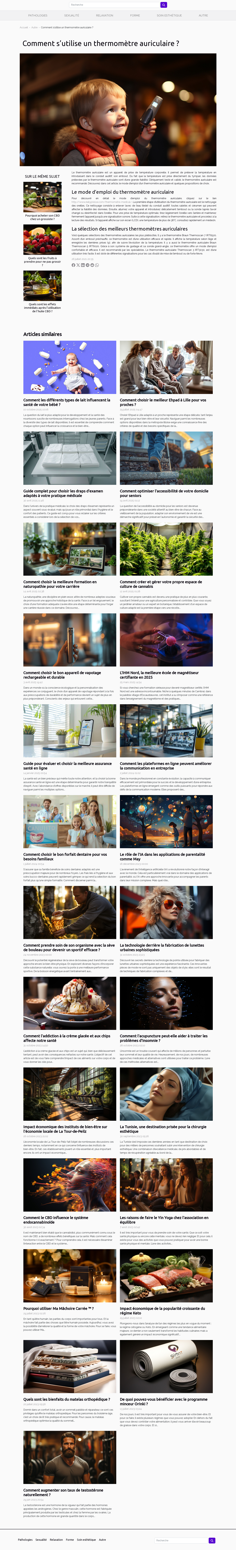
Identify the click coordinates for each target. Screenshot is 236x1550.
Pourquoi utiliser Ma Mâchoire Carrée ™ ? (58, 1308)
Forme (135, 15)
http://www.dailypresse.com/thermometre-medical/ (102, 202)
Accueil (24, 27)
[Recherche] (114, 5)
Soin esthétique (169, 15)
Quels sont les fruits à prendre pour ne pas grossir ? (42, 261)
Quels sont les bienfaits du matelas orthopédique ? (66, 1399)
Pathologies (37, 15)
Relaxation (104, 15)
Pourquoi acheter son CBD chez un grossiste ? (42, 217)
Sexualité (71, 15)
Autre (203, 15)
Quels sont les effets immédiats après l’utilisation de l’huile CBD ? (42, 308)
